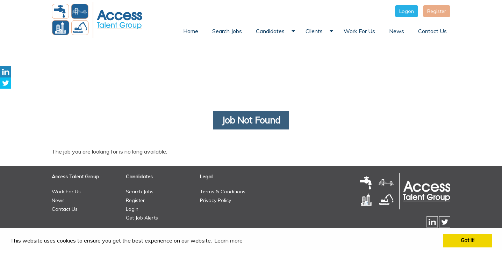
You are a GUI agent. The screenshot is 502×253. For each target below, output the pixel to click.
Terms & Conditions (222, 191)
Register (436, 11)
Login (132, 209)
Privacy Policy (215, 200)
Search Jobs (139, 191)
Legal (206, 176)
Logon (406, 11)
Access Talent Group (75, 176)
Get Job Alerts (142, 218)
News (58, 200)
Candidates (139, 176)
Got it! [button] (467, 240)
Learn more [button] (228, 240)
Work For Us (66, 191)
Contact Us (65, 209)
